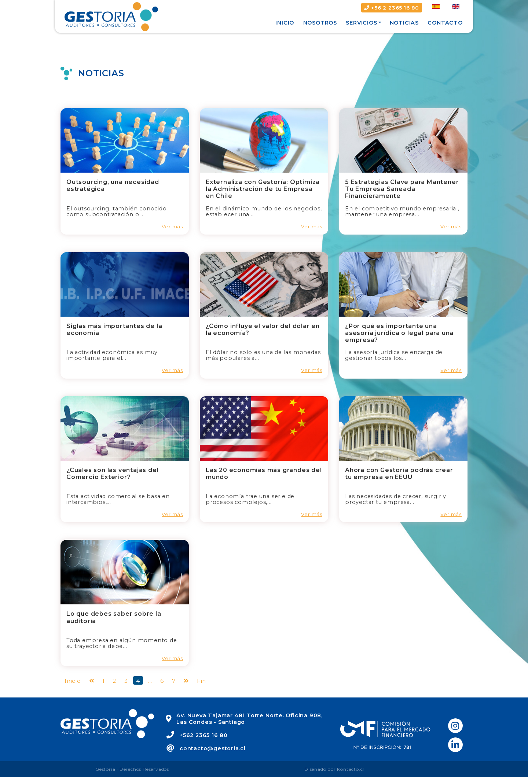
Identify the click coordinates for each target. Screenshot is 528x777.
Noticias (404, 22)
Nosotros (320, 22)
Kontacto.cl (350, 769)
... (150, 680)
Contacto (445, 22)
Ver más (172, 226)
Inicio (284, 22)
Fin (201, 680)
